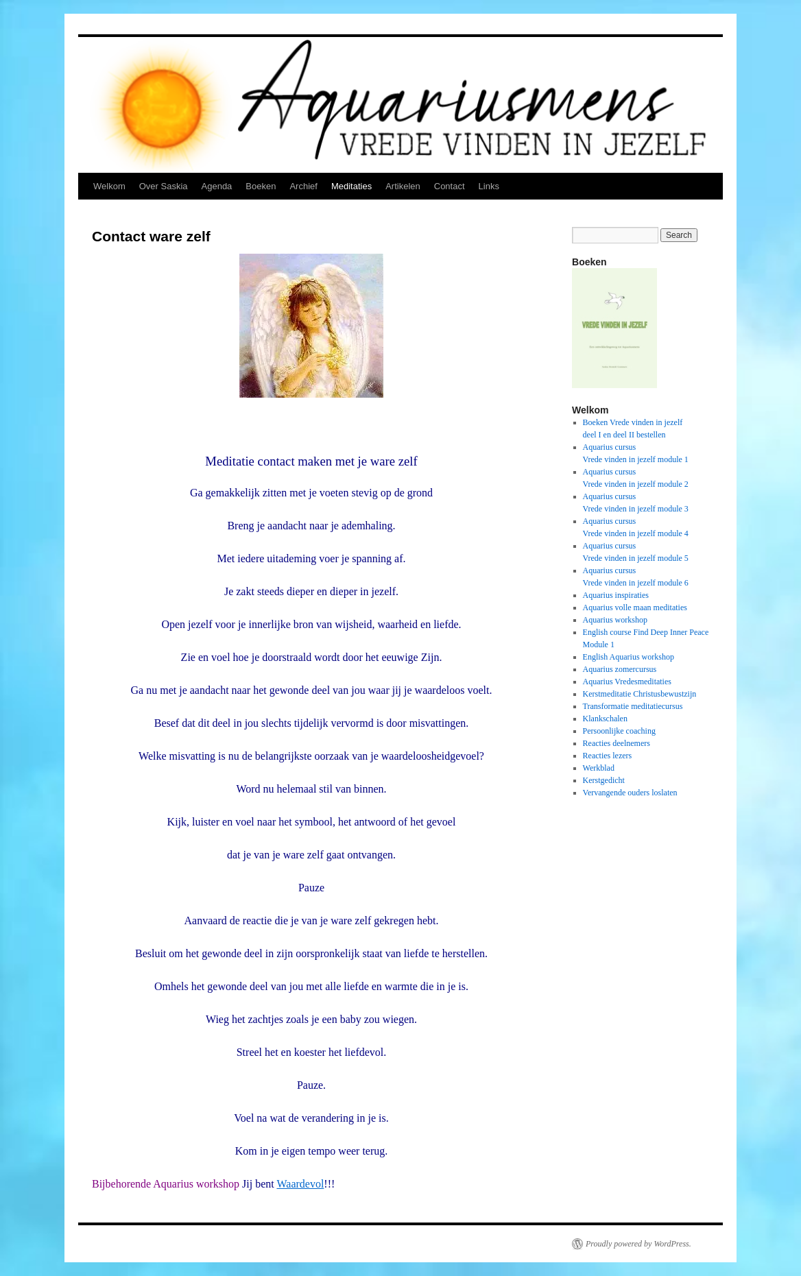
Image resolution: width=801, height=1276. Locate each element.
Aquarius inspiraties (616, 595)
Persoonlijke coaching (619, 731)
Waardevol (300, 1184)
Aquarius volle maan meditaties (635, 607)
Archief (303, 186)
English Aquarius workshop (628, 657)
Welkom (109, 186)
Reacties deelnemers (616, 743)
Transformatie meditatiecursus (633, 706)
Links (489, 186)
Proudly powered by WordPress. (638, 1244)
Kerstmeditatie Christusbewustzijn (640, 694)
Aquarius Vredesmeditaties (627, 681)
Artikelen (402, 186)
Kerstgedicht (604, 780)
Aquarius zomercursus (620, 669)
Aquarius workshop (615, 620)
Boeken (261, 186)
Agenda (217, 186)
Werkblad (598, 768)
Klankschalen (605, 718)
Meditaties (351, 186)
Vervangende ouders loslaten (630, 792)
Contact (449, 186)
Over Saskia (163, 186)
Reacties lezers (607, 755)
